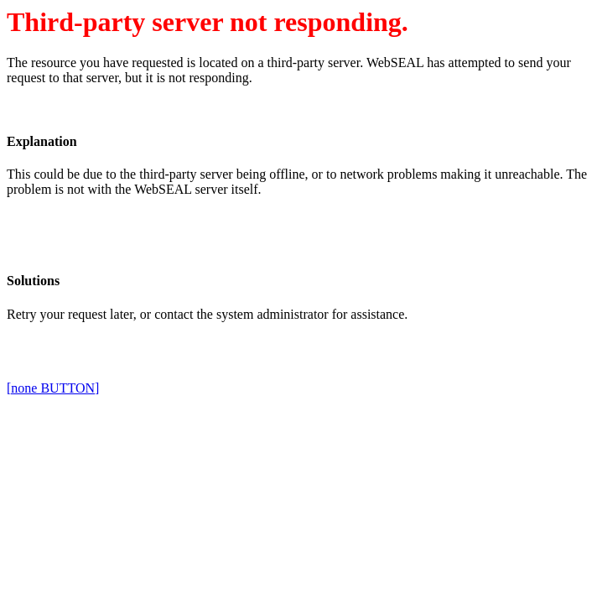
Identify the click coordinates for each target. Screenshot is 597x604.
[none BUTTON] (53, 388)
